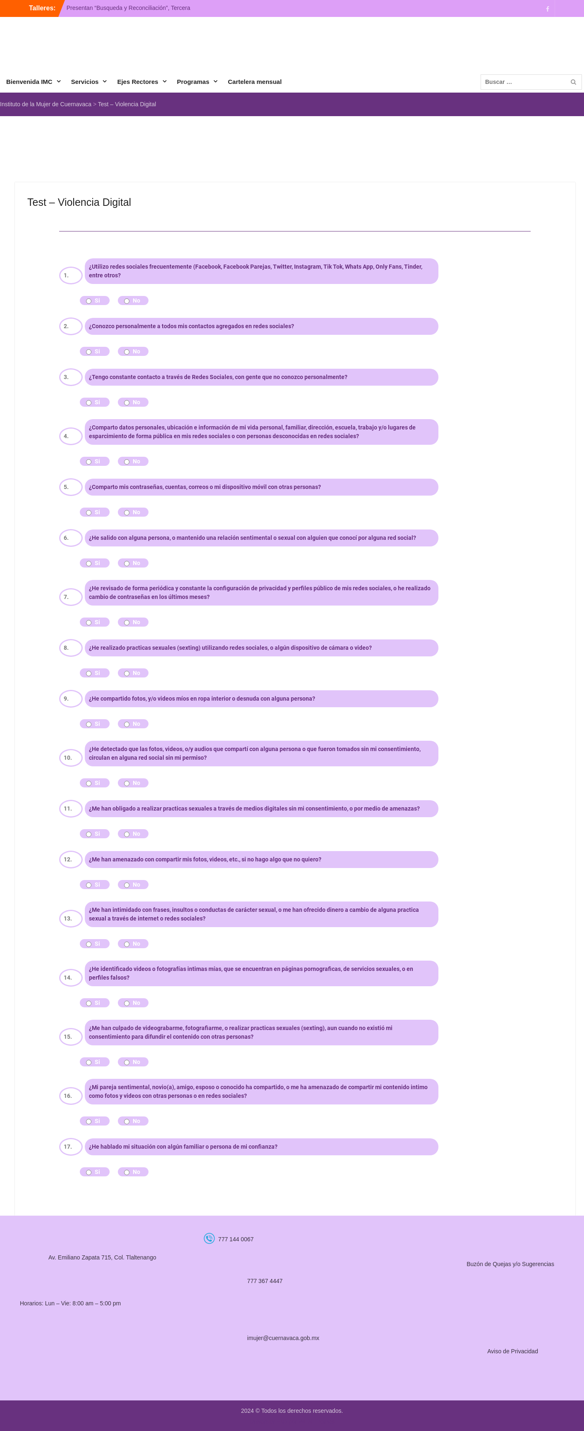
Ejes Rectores (137, 81)
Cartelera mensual (255, 81)
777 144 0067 (236, 1239)
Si (97, 300)
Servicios (85, 81)
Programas (193, 81)
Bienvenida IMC (29, 81)
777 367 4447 (265, 1281)
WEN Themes (317, 1421)
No (136, 300)
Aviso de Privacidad (512, 1351)
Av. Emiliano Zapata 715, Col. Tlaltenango (102, 1257)
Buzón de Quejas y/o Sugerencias (510, 1264)
